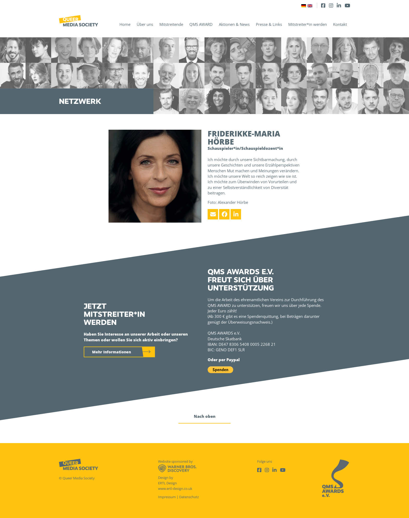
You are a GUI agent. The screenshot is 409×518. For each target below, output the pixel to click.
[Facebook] (323, 5)
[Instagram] (331, 5)
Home (124, 24)
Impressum (167, 497)
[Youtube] (347, 5)
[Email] (213, 214)
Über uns (145, 24)
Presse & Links (269, 24)
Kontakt (340, 24)
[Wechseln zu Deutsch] (303, 5)
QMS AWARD (201, 24)
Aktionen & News (234, 24)
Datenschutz (189, 497)
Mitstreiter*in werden (307, 24)
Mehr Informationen (111, 351)
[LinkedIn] (339, 5)
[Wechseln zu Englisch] (310, 5)
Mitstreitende (171, 24)
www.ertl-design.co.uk (175, 488)
